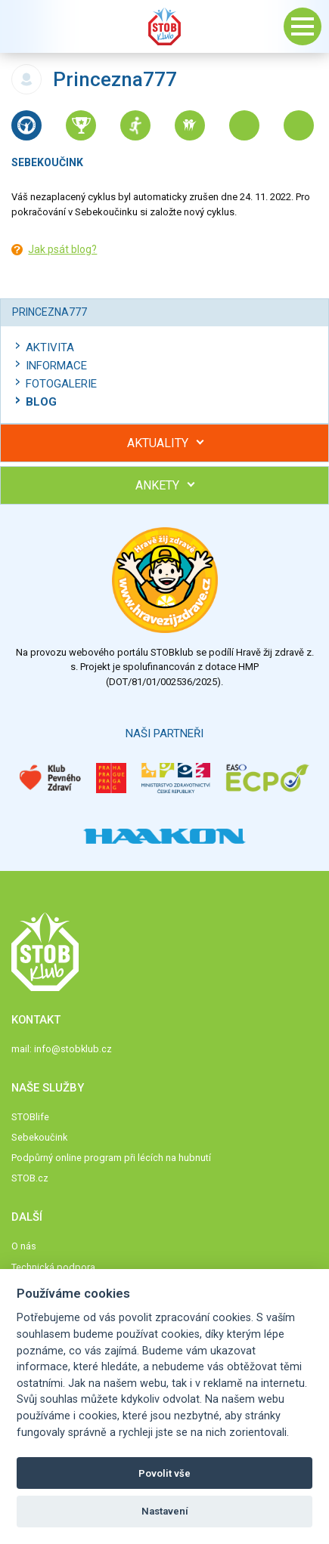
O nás (23, 1246)
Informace (56, 365)
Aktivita (50, 347)
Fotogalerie (61, 384)
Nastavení (164, 1511)
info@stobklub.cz (73, 1049)
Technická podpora (53, 1267)
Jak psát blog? (62, 249)
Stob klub (165, 26)
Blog (41, 402)
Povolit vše (164, 1473)
